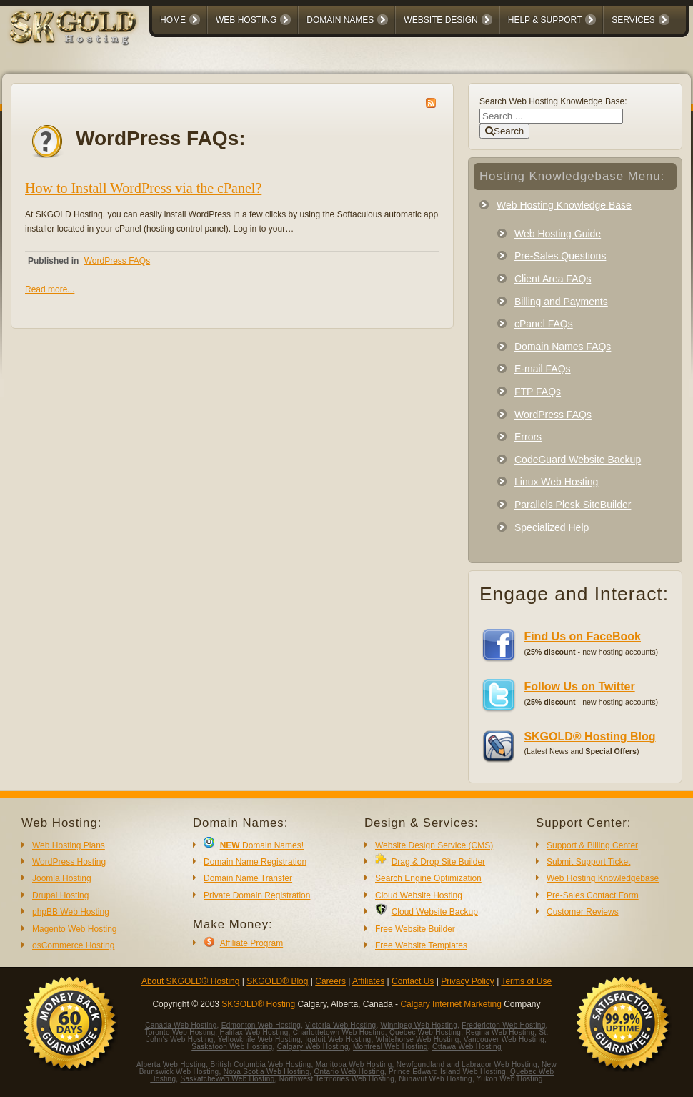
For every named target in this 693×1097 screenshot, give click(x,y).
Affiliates (368, 981)
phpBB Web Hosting (70, 912)
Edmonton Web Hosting (261, 1025)
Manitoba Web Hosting (354, 1064)
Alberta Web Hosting (171, 1064)
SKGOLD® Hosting (258, 1004)
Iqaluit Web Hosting (338, 1039)
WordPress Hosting (69, 862)
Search (504, 131)
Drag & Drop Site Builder (438, 862)
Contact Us (413, 981)
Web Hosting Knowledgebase (603, 878)
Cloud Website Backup (435, 912)
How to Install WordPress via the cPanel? (143, 188)
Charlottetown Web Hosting (339, 1032)
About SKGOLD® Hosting (190, 981)
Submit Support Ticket (588, 862)
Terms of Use (526, 981)
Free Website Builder (415, 929)
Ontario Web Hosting (349, 1072)
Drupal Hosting (60, 895)
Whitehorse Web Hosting (417, 1039)
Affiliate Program (251, 943)
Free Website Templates (421, 945)
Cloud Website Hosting (418, 895)
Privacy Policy (467, 981)
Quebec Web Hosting (425, 1032)
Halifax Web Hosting (253, 1032)
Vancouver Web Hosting (504, 1039)
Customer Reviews (583, 912)
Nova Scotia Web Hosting (267, 1072)
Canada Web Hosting (180, 1025)
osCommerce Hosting (73, 945)
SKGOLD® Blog (277, 981)
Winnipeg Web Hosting (419, 1025)
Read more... (49, 289)
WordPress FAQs (117, 261)
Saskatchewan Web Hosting (228, 1079)
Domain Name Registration (255, 862)
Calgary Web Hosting (313, 1047)
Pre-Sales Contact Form (593, 895)
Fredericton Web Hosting (503, 1025)
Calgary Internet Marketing (450, 1004)
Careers (330, 981)
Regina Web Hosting (499, 1032)
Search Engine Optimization (428, 878)
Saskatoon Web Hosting (231, 1047)
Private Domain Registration (257, 895)
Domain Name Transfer (248, 878)
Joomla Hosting (61, 878)
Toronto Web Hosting (179, 1032)
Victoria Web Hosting (340, 1025)
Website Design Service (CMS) (434, 845)
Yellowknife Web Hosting (259, 1039)
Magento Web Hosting (74, 929)
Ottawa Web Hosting (467, 1047)
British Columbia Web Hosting (260, 1064)
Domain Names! (262, 845)
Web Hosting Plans (68, 845)
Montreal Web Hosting (390, 1047)
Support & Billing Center (592, 845)
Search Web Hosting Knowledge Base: (553, 101)
